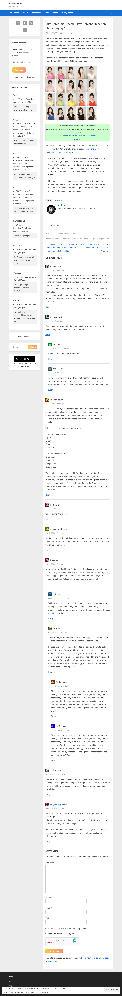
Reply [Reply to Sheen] (47, 584)
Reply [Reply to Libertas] (47, 495)
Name (48, 897)
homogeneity (68, 239)
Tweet (49, 225)
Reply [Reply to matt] (47, 519)
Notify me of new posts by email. (62, 934)
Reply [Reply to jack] (50, 618)
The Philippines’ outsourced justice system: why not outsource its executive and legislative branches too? (25, 163)
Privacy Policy (67, 13)
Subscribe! (19, 70)
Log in (11, 986)
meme (76, 239)
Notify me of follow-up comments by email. (66, 928)
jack (54, 594)
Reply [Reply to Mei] (50, 359)
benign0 (66, 32)
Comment (50, 863)
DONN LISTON (19, 221)
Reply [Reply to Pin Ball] (53, 716)
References (36, 13)
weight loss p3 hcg (58, 804)
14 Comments (78, 32)
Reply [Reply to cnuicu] (50, 672)
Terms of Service (50, 13)
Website (49, 918)
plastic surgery (99, 239)
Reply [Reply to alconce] (47, 335)
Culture (51, 233)
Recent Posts (57, 200)
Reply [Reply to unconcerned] (47, 550)
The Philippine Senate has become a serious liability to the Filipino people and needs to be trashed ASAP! (24, 129)
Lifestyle (73, 233)
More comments (25, 336)
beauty (51, 239)
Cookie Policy (46, 992)
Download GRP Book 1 (25, 359)
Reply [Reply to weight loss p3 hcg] (47, 841)
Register (12, 981)
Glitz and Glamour (62, 233)
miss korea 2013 (86, 239)
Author (49, 200)
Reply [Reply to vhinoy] (47, 307)
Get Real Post (16, 3)
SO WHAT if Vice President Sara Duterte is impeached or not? (24, 228)
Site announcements (19, 13)
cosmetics (58, 239)
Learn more (77, 139)
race (107, 239)
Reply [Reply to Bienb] (50, 390)
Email (48, 908)
